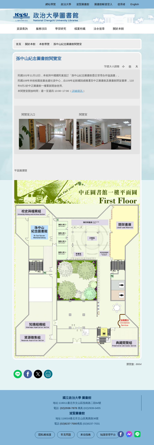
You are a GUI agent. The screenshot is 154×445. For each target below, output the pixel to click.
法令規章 (99, 28)
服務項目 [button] (41, 28)
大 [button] (136, 66)
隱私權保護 (44, 434)
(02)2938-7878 (68, 408)
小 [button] (123, 66)
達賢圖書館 (82, 4)
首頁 (18, 44)
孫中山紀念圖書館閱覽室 (67, 44)
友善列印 (48, 374)
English (134, 4)
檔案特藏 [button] (79, 28)
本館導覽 (44, 44)
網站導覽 (50, 4)
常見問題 (66, 434)
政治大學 (66, 4)
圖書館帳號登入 (103, 4)
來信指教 (85, 434)
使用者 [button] (121, 4)
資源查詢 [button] (22, 28)
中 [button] (130, 66)
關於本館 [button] (118, 28)
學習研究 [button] (60, 28)
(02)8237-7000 (68, 423)
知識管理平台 (108, 434)
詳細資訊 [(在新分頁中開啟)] (77, 90)
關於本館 (30, 44)
